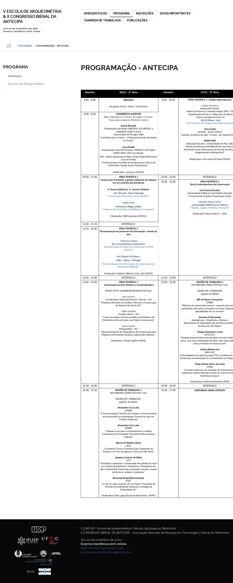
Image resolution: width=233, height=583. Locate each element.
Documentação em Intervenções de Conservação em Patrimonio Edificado (129, 265)
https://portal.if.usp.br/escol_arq (102, 548)
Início (8, 46)
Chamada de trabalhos (102, 20)
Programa (121, 13)
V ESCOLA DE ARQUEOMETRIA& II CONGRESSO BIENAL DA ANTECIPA (32, 16)
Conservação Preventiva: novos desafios (128, 196)
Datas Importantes (175, 13)
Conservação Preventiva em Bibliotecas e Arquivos (128, 209)
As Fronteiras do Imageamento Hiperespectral (210, 123)
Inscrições (145, 13)
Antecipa (14, 76)
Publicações (137, 20)
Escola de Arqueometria (25, 84)
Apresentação (95, 13)
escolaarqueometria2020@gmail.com (106, 552)
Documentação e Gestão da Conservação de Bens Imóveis (129, 248)
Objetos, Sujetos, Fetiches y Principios (210, 207)
